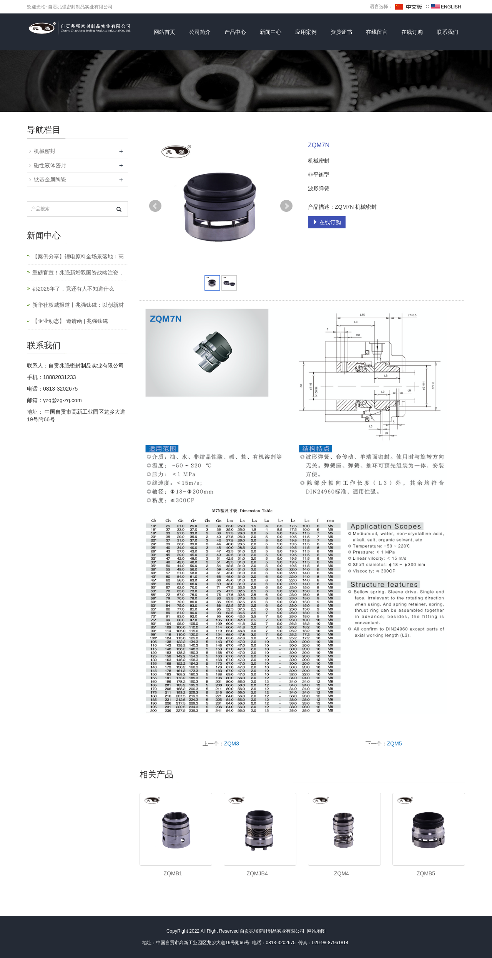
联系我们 (447, 32)
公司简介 (200, 32)
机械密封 (44, 151)
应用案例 (306, 32)
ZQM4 (341, 873)
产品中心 (235, 32)
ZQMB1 (173, 873)
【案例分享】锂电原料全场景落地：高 (78, 256)
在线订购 (412, 32)
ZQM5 (394, 743)
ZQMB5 (426, 873)
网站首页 (164, 32)
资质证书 (341, 32)
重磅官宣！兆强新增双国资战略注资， (78, 272)
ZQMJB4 (257, 873)
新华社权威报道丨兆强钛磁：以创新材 (78, 305)
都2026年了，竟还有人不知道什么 (73, 289)
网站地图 (316, 931)
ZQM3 (231, 743)
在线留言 (376, 32)
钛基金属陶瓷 (50, 179)
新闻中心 (270, 32)
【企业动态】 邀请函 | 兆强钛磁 (70, 321)
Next (286, 206)
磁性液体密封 (50, 165)
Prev (155, 206)
